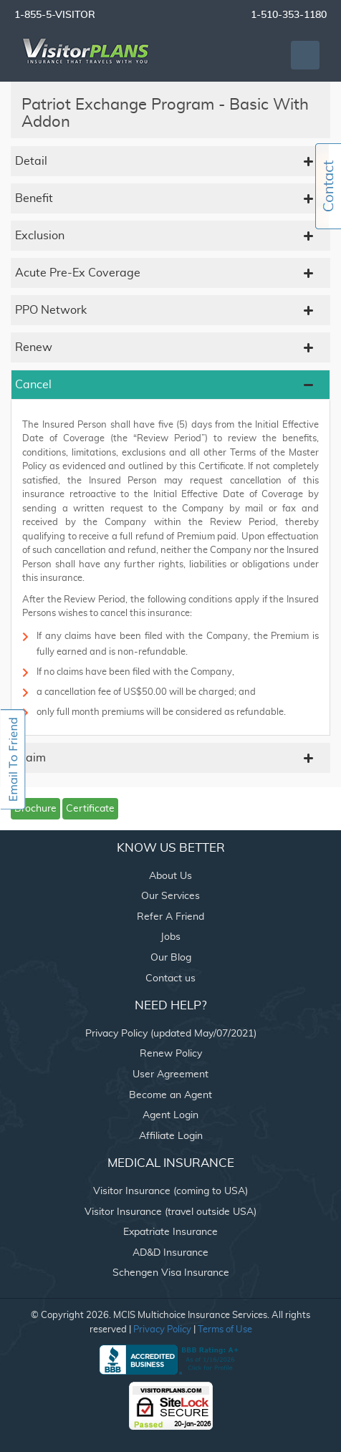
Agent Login (170, 1115)
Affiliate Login (171, 1136)
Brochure (35, 809)
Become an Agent (170, 1095)
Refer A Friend (170, 917)
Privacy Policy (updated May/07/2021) (170, 1034)
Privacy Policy (162, 1330)
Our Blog (170, 958)
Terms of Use (225, 1330)
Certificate (90, 809)
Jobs (170, 937)
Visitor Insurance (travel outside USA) (170, 1212)
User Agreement (170, 1074)
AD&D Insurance (170, 1253)
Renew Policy (171, 1054)
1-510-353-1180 (289, 15)
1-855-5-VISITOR (54, 15)
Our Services (170, 896)
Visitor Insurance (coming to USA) (170, 1191)
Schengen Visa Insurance (170, 1273)
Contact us (170, 978)
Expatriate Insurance (170, 1232)
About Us (170, 876)
